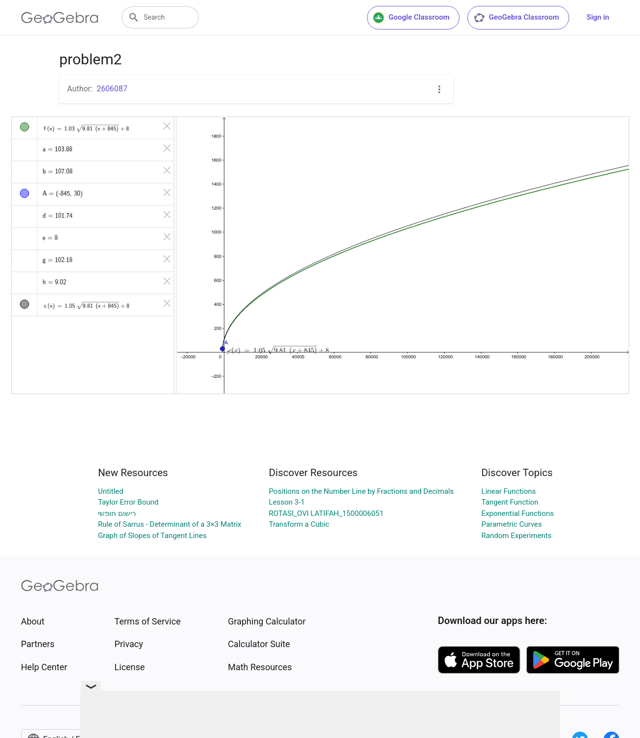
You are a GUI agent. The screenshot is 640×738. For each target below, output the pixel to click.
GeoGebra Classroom (516, 18)
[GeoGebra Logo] (59, 18)
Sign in (598, 17)
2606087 (111, 88)
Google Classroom (411, 18)
